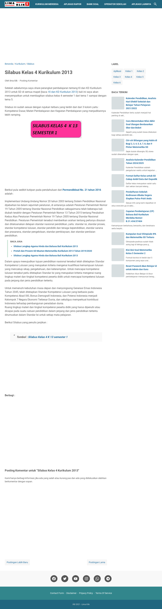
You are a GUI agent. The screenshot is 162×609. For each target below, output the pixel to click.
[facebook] (53, 578)
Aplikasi (117, 71)
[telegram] (108, 578)
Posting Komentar (29, 80)
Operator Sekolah (115, 4)
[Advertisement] (81, 35)
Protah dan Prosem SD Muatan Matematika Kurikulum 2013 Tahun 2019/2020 (53, 251)
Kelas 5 (140, 77)
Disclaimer (71, 593)
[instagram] (86, 578)
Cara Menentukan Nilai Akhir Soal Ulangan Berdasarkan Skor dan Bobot (140, 124)
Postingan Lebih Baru (17, 562)
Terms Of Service (103, 593)
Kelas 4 (128, 77)
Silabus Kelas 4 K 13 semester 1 (47, 337)
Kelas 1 (129, 71)
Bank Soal (93, 4)
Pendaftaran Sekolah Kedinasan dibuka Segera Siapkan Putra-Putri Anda (139, 195)
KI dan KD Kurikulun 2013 (62, 91)
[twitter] (64, 578)
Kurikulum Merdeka (46, 4)
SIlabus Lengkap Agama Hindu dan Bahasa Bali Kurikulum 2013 (46, 246)
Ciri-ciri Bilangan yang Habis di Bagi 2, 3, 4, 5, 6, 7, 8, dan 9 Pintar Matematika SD (141, 143)
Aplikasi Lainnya (141, 4)
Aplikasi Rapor (72, 4)
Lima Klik (86, 604)
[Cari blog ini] (155, 4)
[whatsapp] (97, 578)
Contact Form (57, 593)
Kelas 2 (140, 71)
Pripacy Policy (86, 593)
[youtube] (75, 578)
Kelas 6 (117, 82)
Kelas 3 (117, 77)
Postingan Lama (97, 562)
